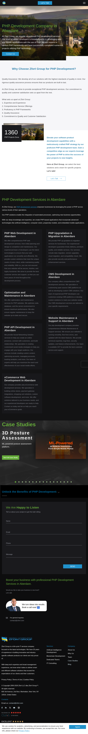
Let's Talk (45, 3)
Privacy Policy (24, 731)
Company (71, 646)
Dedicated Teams (53, 660)
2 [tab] (18, 481)
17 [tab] (71, 481)
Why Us (71, 653)
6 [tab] (32, 481)
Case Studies (73, 661)
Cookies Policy (28, 679)
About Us (71, 650)
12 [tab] (53, 481)
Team (70, 657)
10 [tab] (46, 481)
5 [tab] (29, 481)
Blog (69, 664)
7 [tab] (36, 481)
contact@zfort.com (17, 620)
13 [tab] (57, 481)
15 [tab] (64, 481)
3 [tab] (22, 481)
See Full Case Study (10, 457)
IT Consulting (51, 663)
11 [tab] (50, 481)
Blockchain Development (56, 656)
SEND (72, 566)
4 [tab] (25, 481)
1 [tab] (15, 481)
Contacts (4, 699)
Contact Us (10, 54)
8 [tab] (39, 481)
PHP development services (27, 207)
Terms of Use (17, 679)
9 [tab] (43, 481)
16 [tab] (67, 481)
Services (50, 646)
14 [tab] (60, 481)
